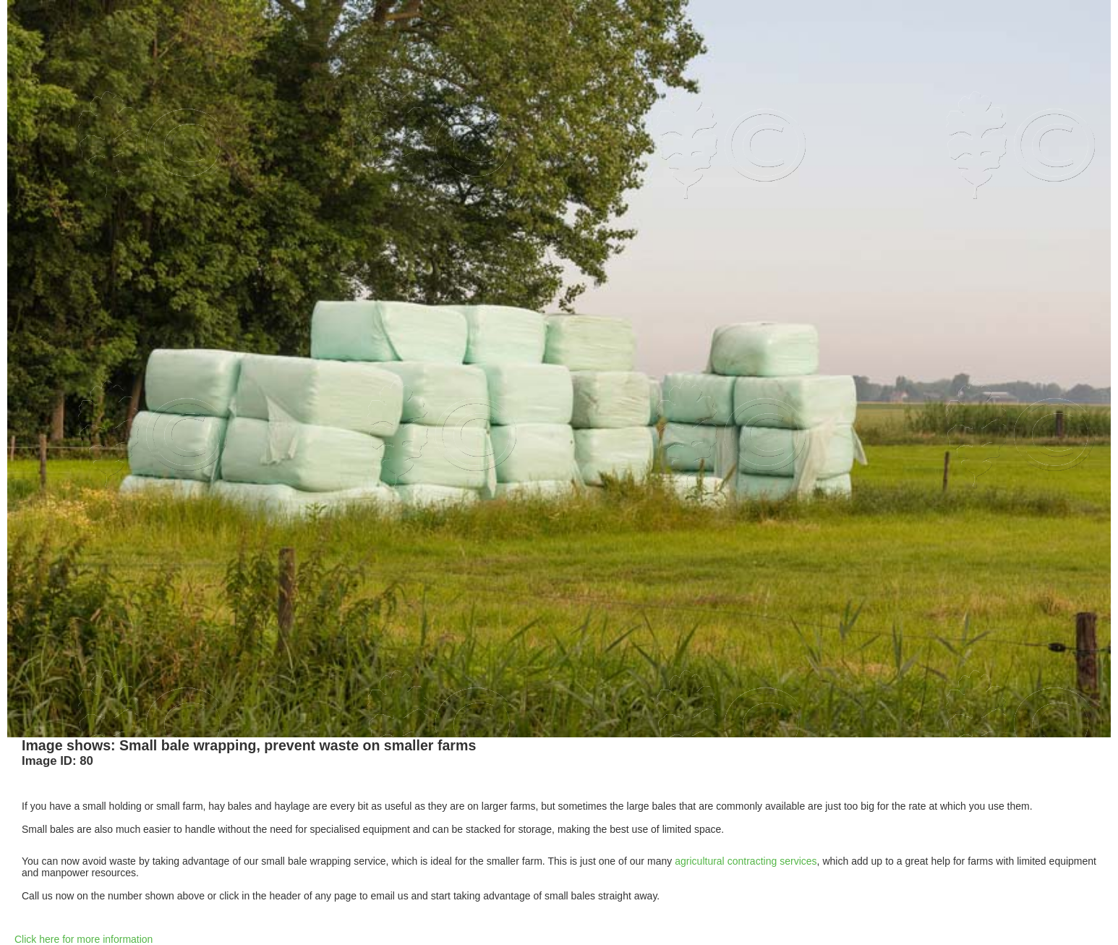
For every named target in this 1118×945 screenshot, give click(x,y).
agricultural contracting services (745, 861)
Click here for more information (83, 939)
